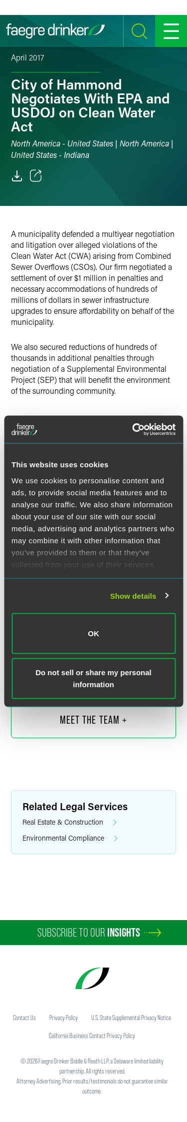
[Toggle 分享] (35, 176)
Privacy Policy (63, 1018)
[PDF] (16, 176)
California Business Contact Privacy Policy (92, 1036)
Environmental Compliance (70, 838)
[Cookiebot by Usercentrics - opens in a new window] (133, 429)
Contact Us (24, 1018)
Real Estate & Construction (69, 822)
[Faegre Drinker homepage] (55, 30)
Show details (133, 595)
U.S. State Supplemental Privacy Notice (131, 1018)
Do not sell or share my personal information (93, 678)
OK (93, 633)
